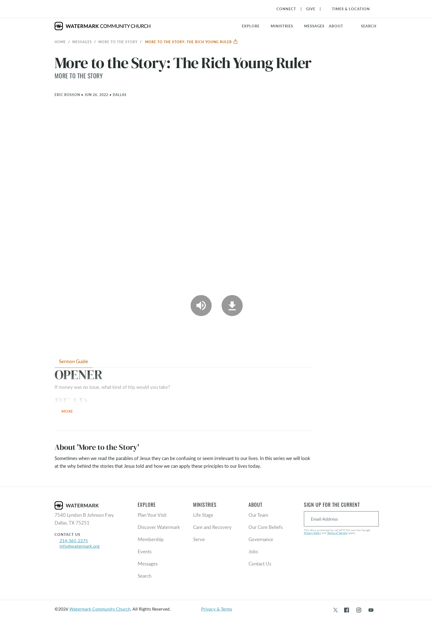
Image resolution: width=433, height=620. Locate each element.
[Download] (232, 305)
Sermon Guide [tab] (73, 361)
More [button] (71, 412)
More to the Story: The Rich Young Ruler (191, 42)
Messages (82, 42)
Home (60, 42)
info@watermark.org (79, 546)
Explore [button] (251, 26)
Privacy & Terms (216, 609)
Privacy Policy (312, 533)
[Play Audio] (201, 305)
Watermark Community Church (99, 609)
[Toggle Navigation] (348, 9)
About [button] (336, 26)
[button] (285, 26)
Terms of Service (337, 533)
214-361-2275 (74, 540)
